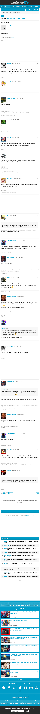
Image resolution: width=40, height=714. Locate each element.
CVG (34, 703)
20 (37, 470)
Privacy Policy (36, 603)
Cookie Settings (25, 605)
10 (37, 240)
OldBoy (8, 277)
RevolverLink (10, 178)
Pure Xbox (17, 701)
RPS (38, 703)
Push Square (10, 701)
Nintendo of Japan (4, 170)
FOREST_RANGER (11, 240)
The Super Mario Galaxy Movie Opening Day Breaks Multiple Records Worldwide (20, 568)
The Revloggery (3, 190)
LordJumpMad (10, 257)
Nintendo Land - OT (16, 18)
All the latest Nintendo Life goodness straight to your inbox (20, 708)
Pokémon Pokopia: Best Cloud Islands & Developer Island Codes (21, 576)
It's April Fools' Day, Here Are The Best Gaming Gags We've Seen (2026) (20, 573)
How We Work (16, 603)
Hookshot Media (8, 696)
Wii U (10, 12)
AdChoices (35, 696)
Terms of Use (5, 605)
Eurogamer (15, 703)
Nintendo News (4, 703)
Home (3, 12)
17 (37, 414)
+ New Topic (28, 9)
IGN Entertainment (20, 696)
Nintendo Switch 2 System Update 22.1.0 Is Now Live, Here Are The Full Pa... (20, 560)
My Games (3, 315)
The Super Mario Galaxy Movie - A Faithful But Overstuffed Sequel (19, 556)
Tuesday (3, 270)
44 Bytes (31, 696)
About (6, 603)
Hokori (8, 154)
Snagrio (9, 137)
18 (37, 433)
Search (36, 9)
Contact (29, 603)
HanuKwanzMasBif (11, 296)
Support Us (23, 603)
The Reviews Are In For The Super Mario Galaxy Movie (19, 545)
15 (37, 346)
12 (37, 277)
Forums (4, 10)
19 (37, 449)
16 (37, 381)
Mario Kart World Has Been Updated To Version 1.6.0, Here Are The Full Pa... (20, 549)
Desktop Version (34, 605)
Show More (20, 679)
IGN (11, 703)
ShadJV (9, 449)
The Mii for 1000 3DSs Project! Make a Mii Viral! (9, 313)
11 (37, 257)
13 (37, 296)
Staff (10, 603)
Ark (7, 215)
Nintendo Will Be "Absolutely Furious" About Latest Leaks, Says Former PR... (20, 564)
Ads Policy (12, 605)
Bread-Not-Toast (11, 98)
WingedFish (4, 478)
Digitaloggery (3, 166)
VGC (21, 703)
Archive (18, 605)
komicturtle (10, 346)
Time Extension (24, 701)
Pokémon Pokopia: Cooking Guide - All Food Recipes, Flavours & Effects (21, 542)
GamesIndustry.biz (27, 703)
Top (2, 603)
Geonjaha (9, 63)
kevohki (9, 119)
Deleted (9, 26)
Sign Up (32, 515)
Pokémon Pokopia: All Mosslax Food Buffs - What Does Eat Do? (20, 552)
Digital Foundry (33, 701)
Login (27, 515)
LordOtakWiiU (5, 223)
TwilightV (9, 470)
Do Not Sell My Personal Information (20, 697)
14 (37, 320)
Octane (12, 37)
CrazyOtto (9, 81)
